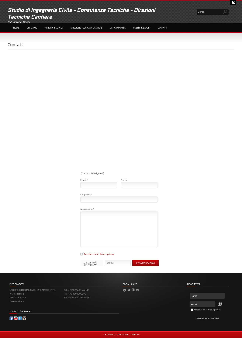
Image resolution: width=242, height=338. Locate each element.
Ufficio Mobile (118, 28)
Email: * (84, 180)
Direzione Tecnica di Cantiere (86, 28)
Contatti (162, 28)
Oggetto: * (86, 194)
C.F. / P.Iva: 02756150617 (116, 334)
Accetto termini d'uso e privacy (99, 254)
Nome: (124, 180)
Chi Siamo (32, 28)
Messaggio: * (87, 209)
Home (16, 28)
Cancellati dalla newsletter (207, 319)
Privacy (136, 334)
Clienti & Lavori (141, 28)
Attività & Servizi (54, 28)
